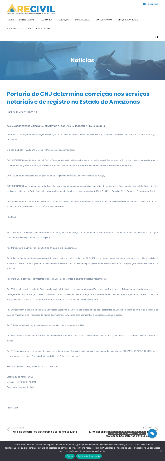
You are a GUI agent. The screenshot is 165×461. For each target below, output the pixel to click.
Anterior (47, 430)
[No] (161, 450)
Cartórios (47, 20)
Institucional (26, 20)
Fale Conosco (150, 4)
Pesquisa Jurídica (128, 20)
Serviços (64, 20)
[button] (152, 433)
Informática (82, 20)
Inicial (11, 20)
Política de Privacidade (89, 456)
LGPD (29, 28)
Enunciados (43, 28)
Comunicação (104, 20)
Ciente (70, 456)
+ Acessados (14, 28)
